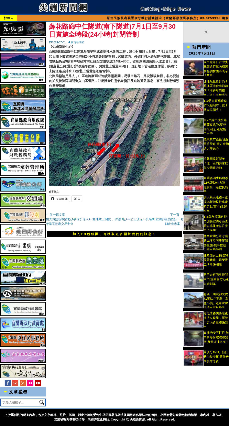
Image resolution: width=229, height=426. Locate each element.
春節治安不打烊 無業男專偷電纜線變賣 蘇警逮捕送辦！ (216, 337)
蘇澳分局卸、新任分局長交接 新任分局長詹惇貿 (216, 356)
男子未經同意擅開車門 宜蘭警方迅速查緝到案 (216, 279)
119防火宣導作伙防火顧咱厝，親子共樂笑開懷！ (216, 105)
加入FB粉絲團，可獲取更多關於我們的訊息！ (114, 234)
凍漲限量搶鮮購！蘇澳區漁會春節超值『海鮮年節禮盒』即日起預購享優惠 (216, 90)
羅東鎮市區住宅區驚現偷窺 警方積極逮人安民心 (216, 144)
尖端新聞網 (77, 42)
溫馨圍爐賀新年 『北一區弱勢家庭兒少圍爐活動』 (216, 163)
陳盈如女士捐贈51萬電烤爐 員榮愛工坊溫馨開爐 (216, 260)
